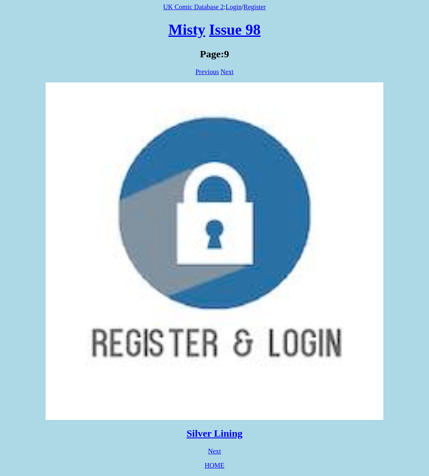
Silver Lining (214, 433)
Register (254, 6)
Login (233, 6)
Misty (186, 29)
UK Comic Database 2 (193, 6)
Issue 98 (235, 29)
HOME (214, 465)
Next (226, 71)
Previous (207, 71)
